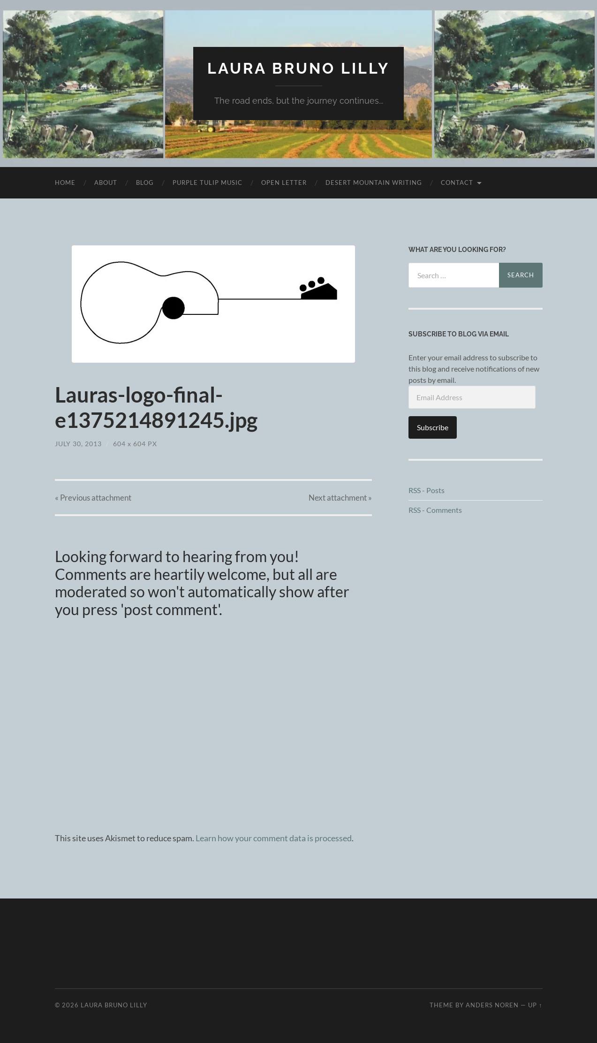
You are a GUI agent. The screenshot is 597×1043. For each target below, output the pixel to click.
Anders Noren (492, 1005)
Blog (145, 182)
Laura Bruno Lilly (298, 68)
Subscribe (432, 427)
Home (65, 182)
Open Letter (284, 182)
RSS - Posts (426, 490)
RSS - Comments (435, 509)
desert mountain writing (373, 182)
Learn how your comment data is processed (274, 838)
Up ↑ (535, 1005)
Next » (340, 497)
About (105, 182)
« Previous (93, 497)
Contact (457, 182)
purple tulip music (207, 182)
